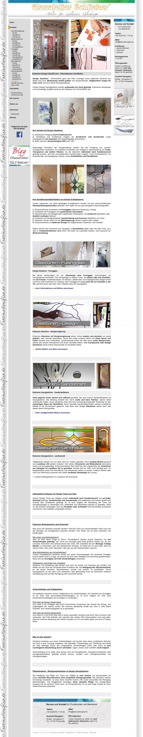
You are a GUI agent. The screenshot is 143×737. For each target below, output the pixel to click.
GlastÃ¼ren (15, 81)
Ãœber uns (14, 104)
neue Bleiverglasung (17, 31)
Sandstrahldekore (16, 71)
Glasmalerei (16, 67)
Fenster (14, 33)
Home (12, 22)
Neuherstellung (17, 69)
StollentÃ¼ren (16, 79)
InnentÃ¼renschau (17, 83)
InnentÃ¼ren (16, 37)
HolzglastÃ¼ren (17, 59)
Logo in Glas (15, 85)
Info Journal (14, 98)
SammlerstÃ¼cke (16, 93)
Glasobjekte (14, 88)
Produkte (13, 27)
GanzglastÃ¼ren (17, 47)
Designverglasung (17, 39)
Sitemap (13, 117)
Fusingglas (14, 49)
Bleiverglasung (16, 61)
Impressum (14, 110)
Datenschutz (15, 114)
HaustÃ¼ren (16, 35)
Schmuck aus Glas (17, 95)
